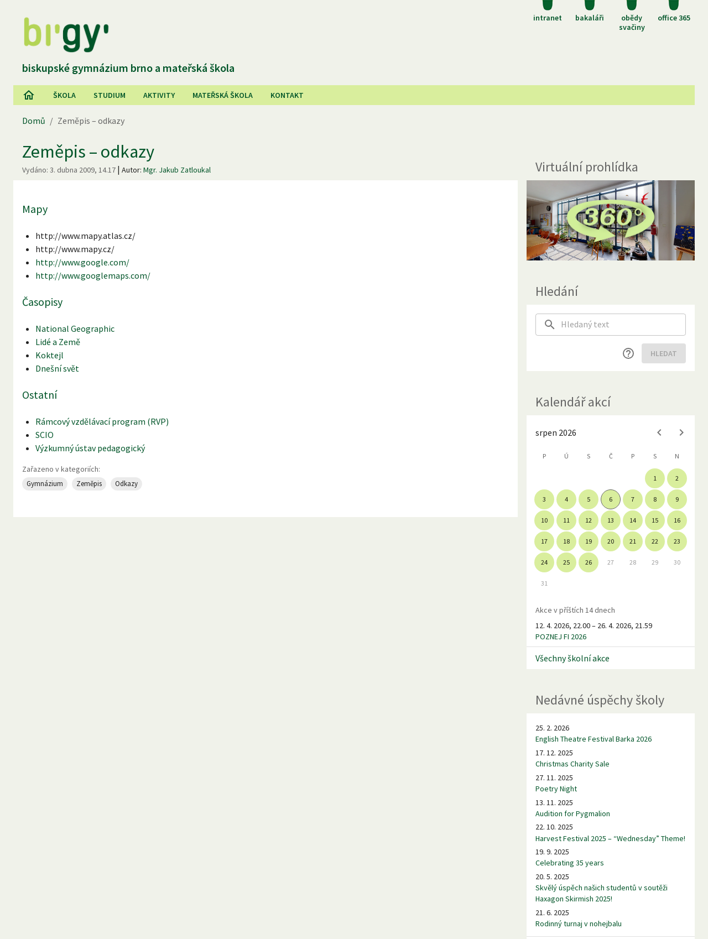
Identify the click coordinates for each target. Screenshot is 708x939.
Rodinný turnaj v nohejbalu (578, 923)
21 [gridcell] (632, 541)
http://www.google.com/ (82, 262)
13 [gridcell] (610, 520)
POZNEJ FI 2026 (560, 636)
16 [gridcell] (677, 520)
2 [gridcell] (677, 478)
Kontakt (287, 95)
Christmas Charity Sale (572, 764)
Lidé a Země (57, 341)
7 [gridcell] (632, 499)
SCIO (44, 434)
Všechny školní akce (572, 658)
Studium (109, 95)
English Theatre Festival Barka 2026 (593, 739)
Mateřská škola (222, 95)
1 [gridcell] (655, 478)
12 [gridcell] (588, 520)
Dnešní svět (57, 368)
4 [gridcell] (566, 499)
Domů (33, 120)
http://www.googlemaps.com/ (92, 275)
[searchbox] (623, 325)
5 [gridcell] (588, 499)
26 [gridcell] (588, 562)
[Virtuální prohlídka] (611, 220)
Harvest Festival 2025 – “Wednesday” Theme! (610, 838)
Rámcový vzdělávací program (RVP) (102, 421)
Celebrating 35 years (569, 863)
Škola (64, 95)
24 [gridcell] (544, 562)
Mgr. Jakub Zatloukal (177, 170)
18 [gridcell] (566, 541)
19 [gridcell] (588, 541)
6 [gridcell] (610, 499)
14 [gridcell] (632, 520)
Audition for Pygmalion (572, 813)
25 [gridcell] (566, 562)
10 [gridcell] (544, 520)
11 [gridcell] (566, 520)
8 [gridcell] (655, 499)
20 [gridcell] (610, 541)
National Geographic (74, 328)
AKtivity (159, 95)
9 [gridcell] (677, 499)
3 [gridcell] (544, 499)
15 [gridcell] (655, 520)
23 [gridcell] (677, 541)
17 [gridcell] (544, 541)
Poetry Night (556, 789)
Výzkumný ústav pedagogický (90, 447)
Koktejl (49, 355)
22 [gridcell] (655, 541)
